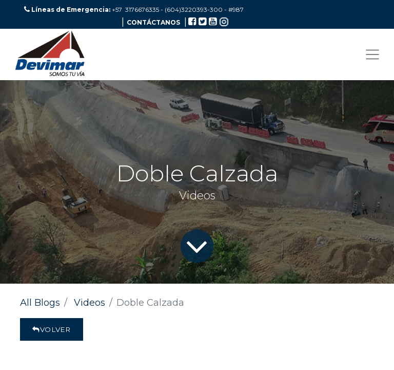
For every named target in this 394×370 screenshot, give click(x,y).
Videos (89, 302)
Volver (51, 329)
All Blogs (40, 302)
